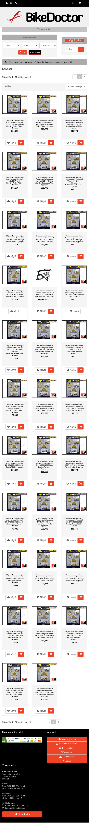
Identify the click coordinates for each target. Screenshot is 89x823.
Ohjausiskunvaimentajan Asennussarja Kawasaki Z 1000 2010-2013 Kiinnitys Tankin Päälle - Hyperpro (44, 239)
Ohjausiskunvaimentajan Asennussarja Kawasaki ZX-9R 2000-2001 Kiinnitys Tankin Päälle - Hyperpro (74, 577)
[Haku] (71, 49)
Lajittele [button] (8, 86)
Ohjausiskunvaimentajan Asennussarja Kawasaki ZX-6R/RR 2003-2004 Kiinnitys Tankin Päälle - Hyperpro (44, 522)
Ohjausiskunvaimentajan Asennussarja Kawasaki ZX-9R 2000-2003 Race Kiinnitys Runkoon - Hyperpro (14, 635)
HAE (22, 52)
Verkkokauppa (15, 62)
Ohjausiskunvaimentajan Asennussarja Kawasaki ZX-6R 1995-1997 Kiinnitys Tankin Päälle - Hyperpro (44, 407)
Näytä (11, 143)
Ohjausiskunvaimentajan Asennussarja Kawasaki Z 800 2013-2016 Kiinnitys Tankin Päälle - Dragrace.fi (44, 293)
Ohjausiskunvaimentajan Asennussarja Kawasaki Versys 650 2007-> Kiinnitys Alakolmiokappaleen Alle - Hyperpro (74, 182)
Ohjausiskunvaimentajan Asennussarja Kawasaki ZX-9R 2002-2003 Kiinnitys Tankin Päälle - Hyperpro (44, 634)
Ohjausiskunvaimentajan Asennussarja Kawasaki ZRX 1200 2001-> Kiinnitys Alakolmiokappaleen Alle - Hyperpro (44, 349)
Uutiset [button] (67, 761)
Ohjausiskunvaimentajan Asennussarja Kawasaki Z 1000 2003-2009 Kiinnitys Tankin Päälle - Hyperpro (15, 239)
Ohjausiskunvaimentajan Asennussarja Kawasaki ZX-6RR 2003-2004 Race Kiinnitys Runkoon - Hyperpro (15, 578)
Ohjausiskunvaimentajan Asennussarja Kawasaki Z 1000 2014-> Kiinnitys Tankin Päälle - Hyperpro (74, 239)
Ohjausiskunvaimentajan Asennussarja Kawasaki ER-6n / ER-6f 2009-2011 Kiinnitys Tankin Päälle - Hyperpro (15, 124)
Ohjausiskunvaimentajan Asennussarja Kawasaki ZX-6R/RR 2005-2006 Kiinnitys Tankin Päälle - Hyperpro (74, 522)
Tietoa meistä (66, 757)
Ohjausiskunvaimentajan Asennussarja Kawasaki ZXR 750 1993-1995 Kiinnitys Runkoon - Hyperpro (74, 635)
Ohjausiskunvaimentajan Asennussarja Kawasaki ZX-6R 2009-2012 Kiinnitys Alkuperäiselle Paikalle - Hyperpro (14, 522)
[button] (74, 3)
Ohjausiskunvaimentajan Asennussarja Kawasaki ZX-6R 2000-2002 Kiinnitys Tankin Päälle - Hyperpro (14, 464)
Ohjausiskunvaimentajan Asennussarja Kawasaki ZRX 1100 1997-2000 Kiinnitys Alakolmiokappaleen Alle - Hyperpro (15, 350)
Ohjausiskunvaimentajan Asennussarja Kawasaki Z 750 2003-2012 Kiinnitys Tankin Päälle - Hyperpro (15, 293)
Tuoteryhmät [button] (43, 29)
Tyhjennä (35, 52)
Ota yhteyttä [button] (22, 814)
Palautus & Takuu (67, 739)
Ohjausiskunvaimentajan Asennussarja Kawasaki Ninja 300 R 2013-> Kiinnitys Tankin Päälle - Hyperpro (14, 181)
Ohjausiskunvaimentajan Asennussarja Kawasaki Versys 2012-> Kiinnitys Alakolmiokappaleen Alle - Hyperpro (44, 181)
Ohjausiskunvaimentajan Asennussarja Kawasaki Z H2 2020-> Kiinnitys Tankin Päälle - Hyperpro (74, 293)
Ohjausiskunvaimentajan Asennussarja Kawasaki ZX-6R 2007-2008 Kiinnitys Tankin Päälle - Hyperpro (74, 464)
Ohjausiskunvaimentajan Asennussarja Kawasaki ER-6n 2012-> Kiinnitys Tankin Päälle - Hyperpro (44, 123)
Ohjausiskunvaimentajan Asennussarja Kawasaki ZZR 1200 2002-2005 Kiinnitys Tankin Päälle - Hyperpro (14, 692)
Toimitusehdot (66, 748)
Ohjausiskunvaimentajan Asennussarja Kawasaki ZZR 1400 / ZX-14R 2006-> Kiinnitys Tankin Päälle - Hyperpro (44, 692)
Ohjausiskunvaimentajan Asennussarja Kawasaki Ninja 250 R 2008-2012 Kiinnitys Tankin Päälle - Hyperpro (74, 124)
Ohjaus (28, 62)
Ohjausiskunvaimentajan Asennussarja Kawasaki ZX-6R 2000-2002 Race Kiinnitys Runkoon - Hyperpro (44, 465)
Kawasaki (67, 62)
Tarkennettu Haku (74, 40)
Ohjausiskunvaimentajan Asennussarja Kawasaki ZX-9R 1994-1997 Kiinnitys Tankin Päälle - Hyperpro (44, 577)
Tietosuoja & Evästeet (66, 744)
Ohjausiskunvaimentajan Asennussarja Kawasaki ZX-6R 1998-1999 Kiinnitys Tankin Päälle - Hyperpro (74, 407)
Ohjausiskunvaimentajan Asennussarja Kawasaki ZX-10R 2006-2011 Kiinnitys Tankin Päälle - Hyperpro (14, 408)
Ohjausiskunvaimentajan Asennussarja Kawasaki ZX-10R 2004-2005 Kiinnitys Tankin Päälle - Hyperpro (74, 349)
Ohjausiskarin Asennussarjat (47, 62)
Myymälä (66, 752)
